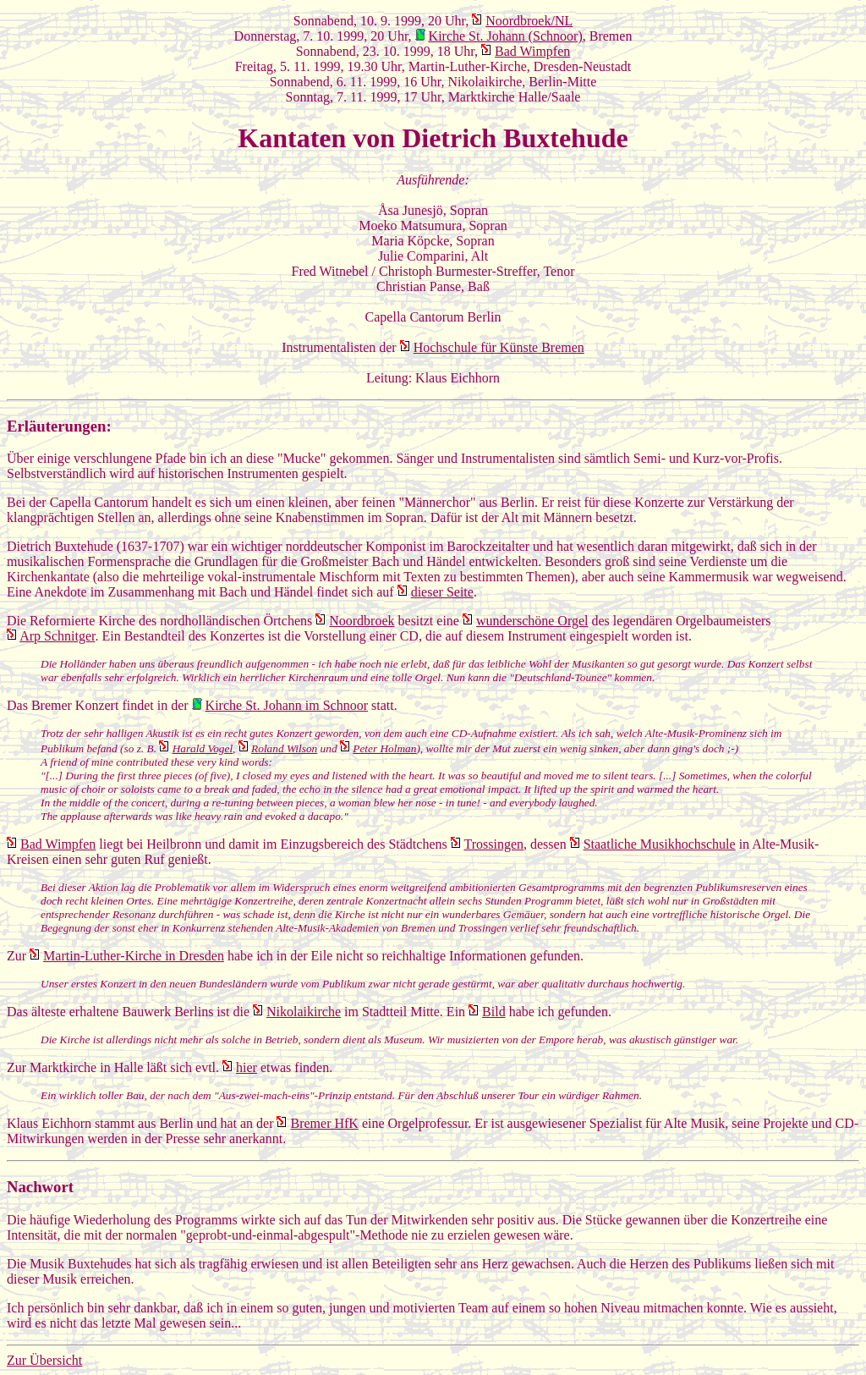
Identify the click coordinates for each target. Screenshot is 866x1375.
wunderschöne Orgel (532, 620)
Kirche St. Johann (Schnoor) (506, 36)
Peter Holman (384, 748)
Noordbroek (361, 620)
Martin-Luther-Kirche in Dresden (133, 956)
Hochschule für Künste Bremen (499, 347)
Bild (494, 1011)
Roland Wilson (284, 748)
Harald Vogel (203, 748)
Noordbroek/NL (529, 21)
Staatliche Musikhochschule (660, 844)
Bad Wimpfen (532, 51)
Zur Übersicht (44, 1360)
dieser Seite (442, 592)
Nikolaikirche (303, 1011)
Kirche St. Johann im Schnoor (287, 705)
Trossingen (493, 844)
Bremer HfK (324, 1123)
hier (246, 1067)
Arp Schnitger (57, 636)
